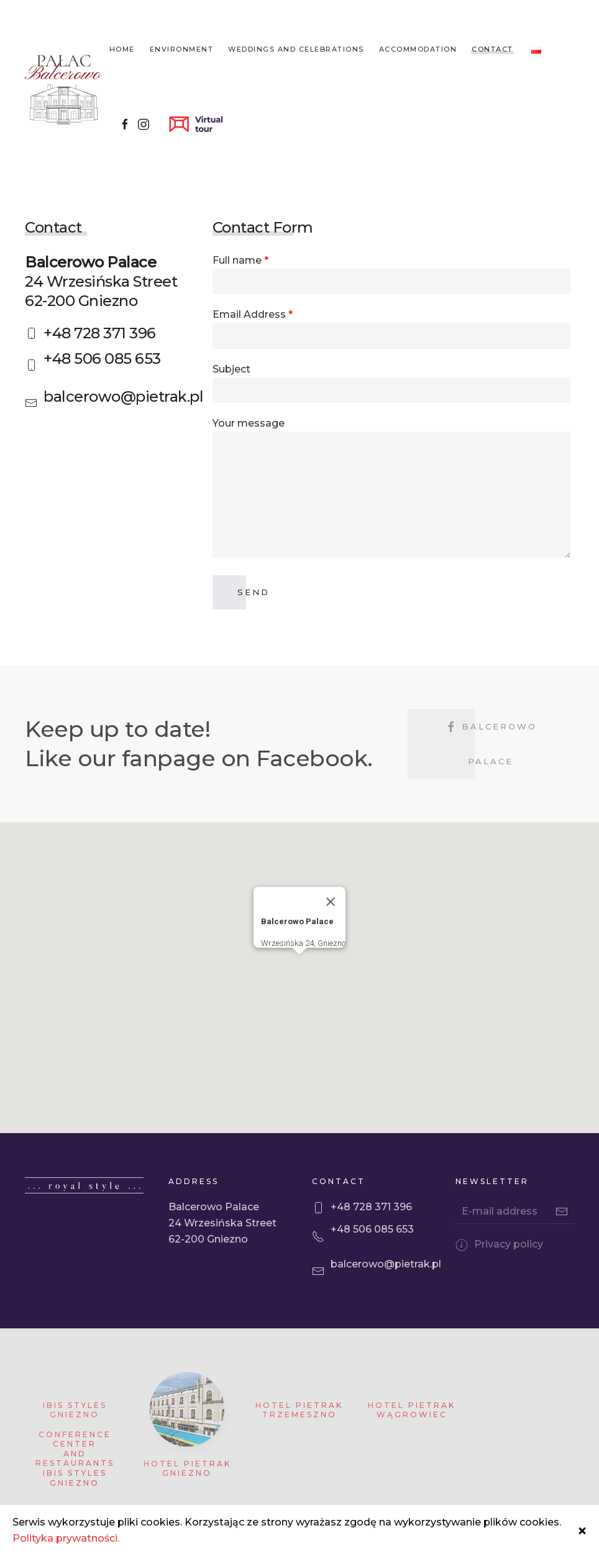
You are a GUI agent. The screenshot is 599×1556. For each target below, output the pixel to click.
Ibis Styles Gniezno (75, 1435)
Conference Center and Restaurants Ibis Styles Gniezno (74, 1483)
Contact (492, 49)
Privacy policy (508, 1269)
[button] (299, 991)
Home (122, 49)
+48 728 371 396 (99, 333)
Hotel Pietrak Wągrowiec (411, 1435)
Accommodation (418, 49)
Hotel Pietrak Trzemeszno (299, 1435)
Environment (182, 49)
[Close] (330, 927)
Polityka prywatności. (65, 1538)
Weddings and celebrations (296, 49)
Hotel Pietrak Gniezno (187, 1493)
